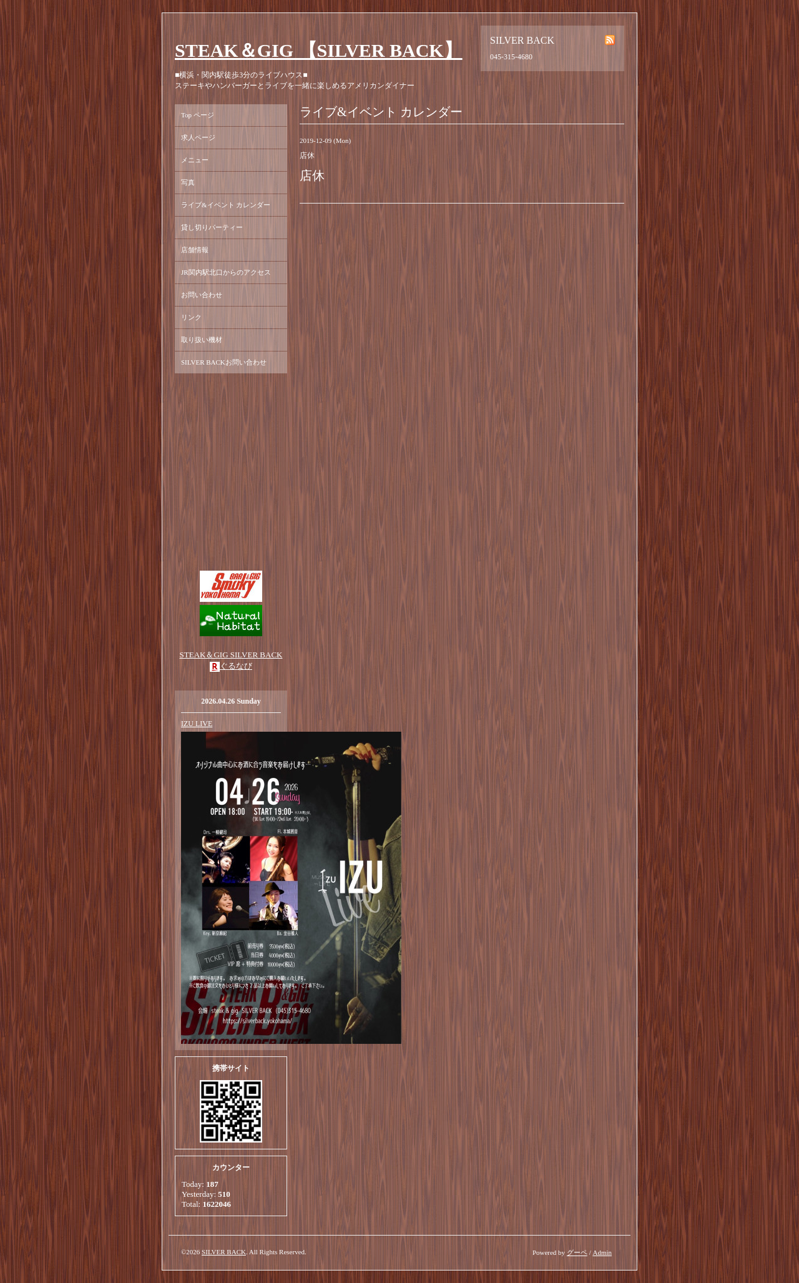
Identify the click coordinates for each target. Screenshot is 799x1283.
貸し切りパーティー (212, 227)
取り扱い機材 (201, 339)
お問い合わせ (201, 294)
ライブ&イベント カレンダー (225, 205)
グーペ (577, 1252)
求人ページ (198, 137)
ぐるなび (236, 666)
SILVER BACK (224, 1252)
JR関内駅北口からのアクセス (226, 272)
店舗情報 (194, 249)
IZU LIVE (196, 723)
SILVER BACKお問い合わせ (224, 362)
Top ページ (197, 115)
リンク (191, 317)
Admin (602, 1252)
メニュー (194, 160)
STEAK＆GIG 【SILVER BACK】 (319, 50)
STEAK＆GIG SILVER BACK (231, 654)
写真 (188, 182)
